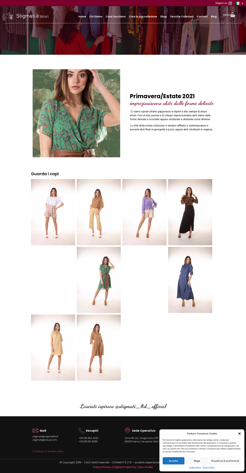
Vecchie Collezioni (182, 16)
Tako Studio (145, 467)
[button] (239, 433)
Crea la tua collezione (143, 16)
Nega (197, 460)
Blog (214, 16)
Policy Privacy (102, 467)
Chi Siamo (95, 16)
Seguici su (223, 3)
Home (82, 16)
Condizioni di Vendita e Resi (48, 451)
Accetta (173, 460)
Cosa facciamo (116, 16)
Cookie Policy (195, 467)
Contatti (202, 16)
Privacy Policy (209, 467)
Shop (163, 16)
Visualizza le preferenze (225, 460)
